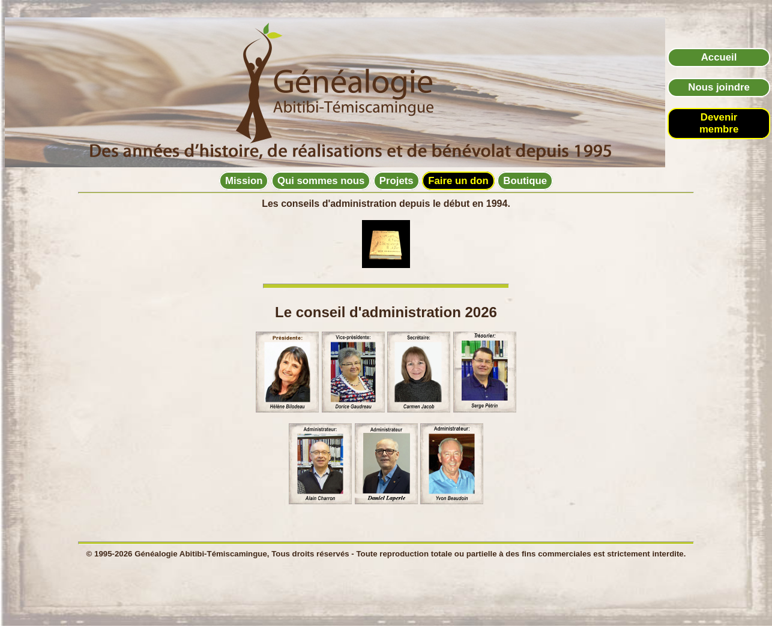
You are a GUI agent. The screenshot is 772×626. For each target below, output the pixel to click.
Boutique (525, 180)
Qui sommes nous (320, 180)
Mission (243, 180)
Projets (396, 180)
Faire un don (458, 180)
